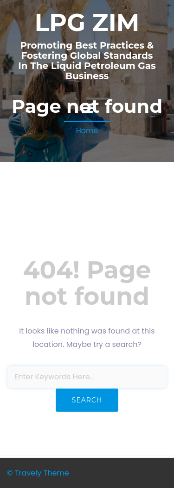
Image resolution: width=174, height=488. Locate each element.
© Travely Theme (38, 473)
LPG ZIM (87, 22)
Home (87, 130)
